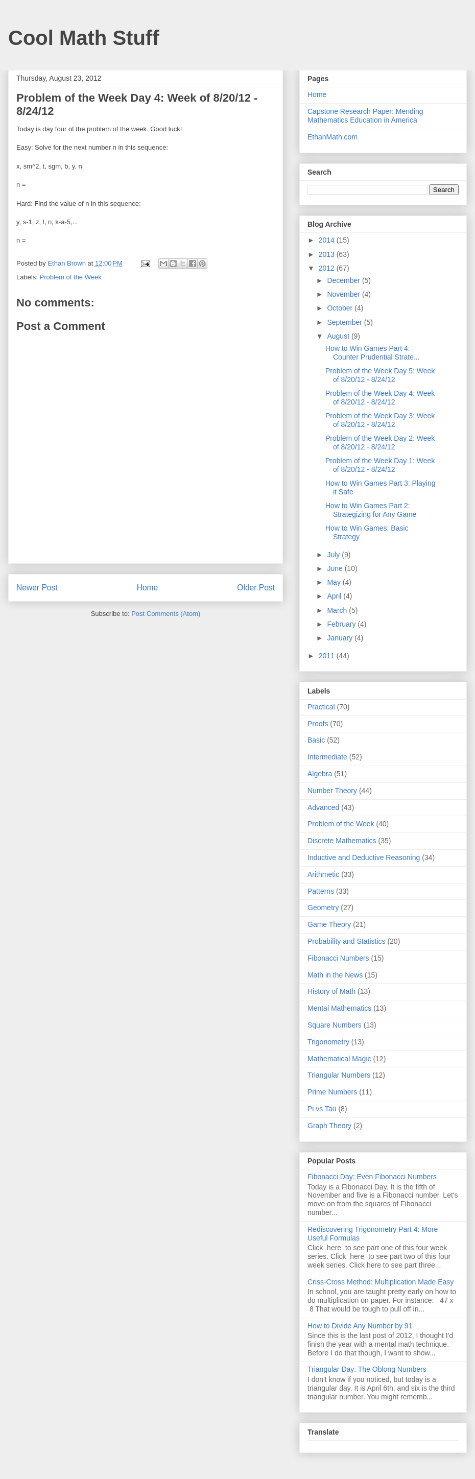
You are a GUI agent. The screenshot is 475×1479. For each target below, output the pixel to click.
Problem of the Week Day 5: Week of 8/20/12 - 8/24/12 (380, 375)
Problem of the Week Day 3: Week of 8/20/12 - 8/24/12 (380, 420)
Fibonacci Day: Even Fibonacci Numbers (372, 1177)
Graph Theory (329, 1126)
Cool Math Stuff (83, 38)
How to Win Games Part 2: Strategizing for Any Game (370, 510)
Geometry (323, 907)
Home (147, 587)
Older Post (256, 587)
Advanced (323, 807)
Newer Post (37, 587)
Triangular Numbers (338, 1075)
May (334, 582)
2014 (328, 240)
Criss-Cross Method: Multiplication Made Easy (380, 1282)
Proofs (317, 724)
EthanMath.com (332, 137)
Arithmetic (323, 874)
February (342, 624)
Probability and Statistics (346, 941)
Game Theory (329, 924)
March (338, 610)
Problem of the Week (71, 277)
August (339, 336)
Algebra (319, 774)
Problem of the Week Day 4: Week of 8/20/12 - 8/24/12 (380, 397)
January (340, 638)
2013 (328, 254)
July (334, 555)
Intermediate (327, 757)
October (340, 308)
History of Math (331, 991)
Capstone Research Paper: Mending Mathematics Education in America (365, 115)
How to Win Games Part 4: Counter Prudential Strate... (372, 352)
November (344, 294)
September (345, 322)
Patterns (320, 891)
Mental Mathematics (339, 1008)
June (335, 568)
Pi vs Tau (322, 1109)
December (344, 280)
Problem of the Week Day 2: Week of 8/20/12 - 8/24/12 (380, 442)
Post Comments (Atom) (165, 613)
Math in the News (335, 975)
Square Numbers (334, 1025)
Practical (321, 707)
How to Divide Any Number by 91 (359, 1326)
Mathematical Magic (339, 1059)
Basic (316, 740)
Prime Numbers (332, 1092)
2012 (328, 268)
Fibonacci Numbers (338, 958)
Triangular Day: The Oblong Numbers (366, 1369)
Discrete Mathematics (341, 841)
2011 (328, 656)
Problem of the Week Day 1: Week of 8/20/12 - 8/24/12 (380, 465)
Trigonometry (328, 1042)
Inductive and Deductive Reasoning (363, 857)
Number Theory (332, 790)
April (335, 596)
